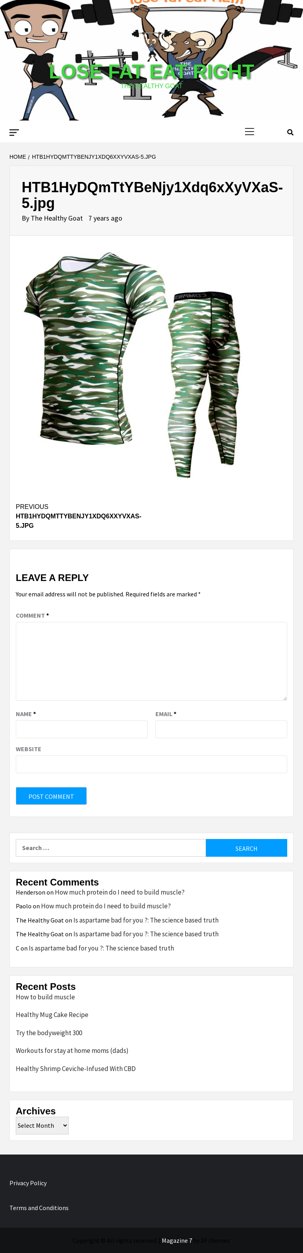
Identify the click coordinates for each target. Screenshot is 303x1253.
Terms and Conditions (39, 1208)
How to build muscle (45, 997)
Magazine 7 (177, 1240)
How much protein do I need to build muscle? (120, 892)
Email (165, 714)
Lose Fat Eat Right (151, 72)
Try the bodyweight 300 (49, 1032)
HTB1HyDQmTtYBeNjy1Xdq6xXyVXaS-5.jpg (84, 515)
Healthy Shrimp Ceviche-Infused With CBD (76, 1068)
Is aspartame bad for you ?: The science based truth (146, 920)
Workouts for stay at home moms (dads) (72, 1050)
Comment (32, 615)
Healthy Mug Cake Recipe (52, 1014)
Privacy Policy (28, 1183)
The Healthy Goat (57, 218)
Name (26, 714)
